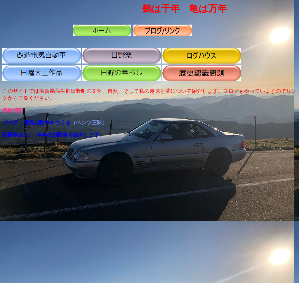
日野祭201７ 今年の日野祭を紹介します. (51, 135)
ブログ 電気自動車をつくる (36, 123)
